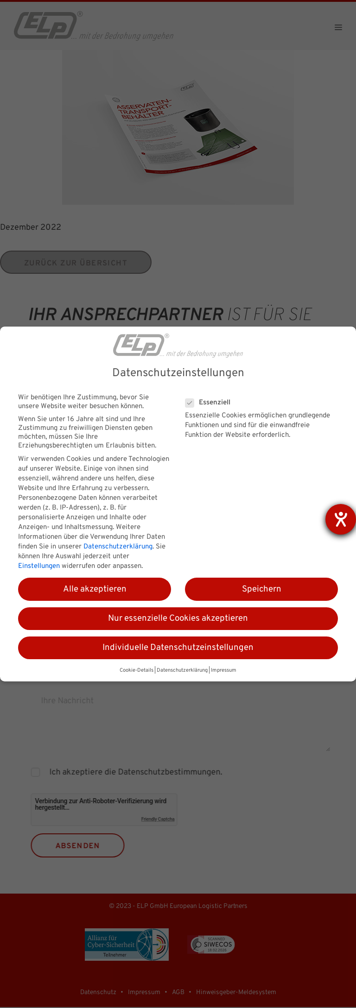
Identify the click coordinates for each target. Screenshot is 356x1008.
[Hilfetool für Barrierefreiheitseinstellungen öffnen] (340, 519)
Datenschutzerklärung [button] (182, 670)
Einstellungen (39, 566)
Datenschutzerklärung (118, 546)
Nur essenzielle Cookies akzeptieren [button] (178, 618)
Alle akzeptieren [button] (95, 589)
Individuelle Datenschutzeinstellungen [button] (178, 647)
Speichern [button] (261, 589)
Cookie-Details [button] (136, 670)
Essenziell (210, 402)
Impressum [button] (223, 670)
